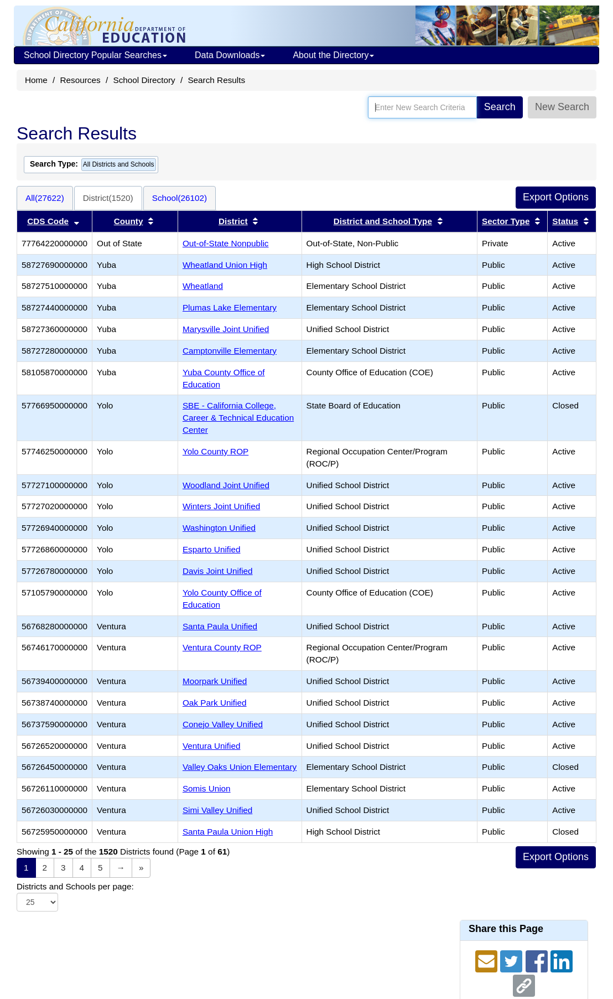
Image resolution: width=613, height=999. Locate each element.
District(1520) (108, 198)
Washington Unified (219, 527)
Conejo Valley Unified (223, 724)
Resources (80, 80)
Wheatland (203, 286)
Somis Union (207, 788)
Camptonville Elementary (230, 350)
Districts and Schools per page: (75, 886)
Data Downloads (230, 55)
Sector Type (505, 221)
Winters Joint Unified (221, 506)
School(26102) (179, 198)
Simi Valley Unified (217, 810)
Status (565, 221)
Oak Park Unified (215, 702)
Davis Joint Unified (218, 571)
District (233, 221)
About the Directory (333, 55)
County (128, 221)
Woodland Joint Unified (226, 485)
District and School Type (383, 221)
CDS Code (48, 221)
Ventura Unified (212, 745)
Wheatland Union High (225, 265)
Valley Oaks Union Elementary (240, 767)
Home (36, 80)
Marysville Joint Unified (226, 329)
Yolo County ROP (215, 451)
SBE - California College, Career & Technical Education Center (238, 417)
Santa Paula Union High (228, 831)
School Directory (144, 80)
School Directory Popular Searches (95, 55)
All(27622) (44, 198)
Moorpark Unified (215, 681)
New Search (562, 106)
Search (500, 106)
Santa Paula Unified (220, 626)
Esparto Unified (212, 549)
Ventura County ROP (222, 647)
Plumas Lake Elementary (230, 307)
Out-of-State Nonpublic (226, 243)
